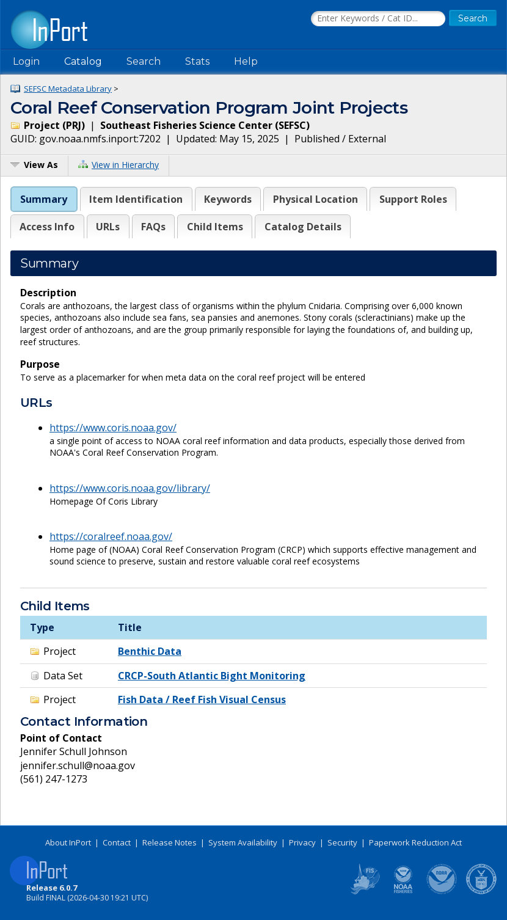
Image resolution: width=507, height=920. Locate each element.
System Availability (242, 842)
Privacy (302, 842)
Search (143, 61)
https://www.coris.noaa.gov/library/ (129, 488)
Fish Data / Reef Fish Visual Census (202, 699)
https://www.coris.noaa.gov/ (113, 427)
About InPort (68, 842)
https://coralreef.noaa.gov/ (110, 536)
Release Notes (169, 842)
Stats (197, 61)
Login (26, 61)
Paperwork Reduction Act (415, 842)
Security (342, 842)
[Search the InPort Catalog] (378, 19)
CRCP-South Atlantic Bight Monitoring (211, 675)
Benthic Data (149, 651)
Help (246, 61)
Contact (117, 842)
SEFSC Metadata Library (68, 88)
